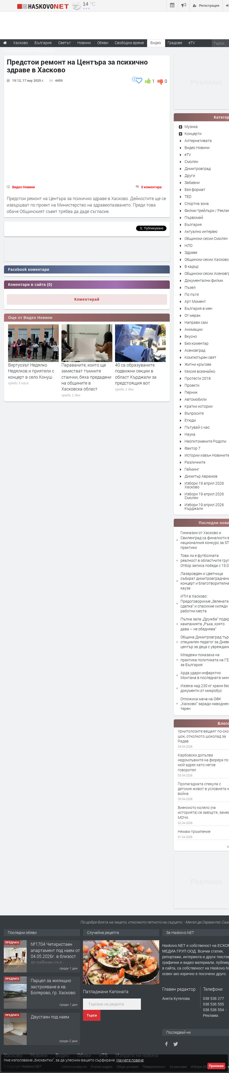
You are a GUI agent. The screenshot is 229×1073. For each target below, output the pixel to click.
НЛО (188, 245)
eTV (188, 154)
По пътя (192, 294)
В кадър (192, 266)
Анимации (194, 329)
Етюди (190, 420)
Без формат (195, 189)
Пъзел (190, 287)
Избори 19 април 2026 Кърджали (204, 506)
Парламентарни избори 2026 (29, 50)
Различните (195, 462)
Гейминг (192, 469)
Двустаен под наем (50, 1016)
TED (188, 196)
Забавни (192, 182)
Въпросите (194, 413)
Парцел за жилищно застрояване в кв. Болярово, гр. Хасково (53, 986)
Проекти (192, 385)
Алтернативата (198, 140)
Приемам (216, 1066)
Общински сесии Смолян (206, 238)
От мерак (192, 315)
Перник (191, 392)
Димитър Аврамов (201, 476)
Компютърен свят (200, 357)
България (193, 224)
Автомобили (196, 399)
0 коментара (151, 186)
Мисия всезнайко (200, 371)
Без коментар (197, 343)
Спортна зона (197, 203)
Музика (191, 126)
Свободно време (129, 42)
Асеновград (195, 350)
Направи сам (196, 322)
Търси (92, 1015)
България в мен (198, 308)
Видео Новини (23, 186)
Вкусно (191, 336)
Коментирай (87, 299)
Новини (84, 42)
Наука (190, 434)
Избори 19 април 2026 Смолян (204, 495)
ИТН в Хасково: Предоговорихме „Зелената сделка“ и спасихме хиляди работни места (205, 603)
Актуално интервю (201, 231)
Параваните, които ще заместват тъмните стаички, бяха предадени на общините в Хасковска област (86, 377)
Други (190, 175)
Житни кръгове (198, 364)
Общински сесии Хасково (207, 259)
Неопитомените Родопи (205, 441)
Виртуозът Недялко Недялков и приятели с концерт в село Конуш (31, 371)
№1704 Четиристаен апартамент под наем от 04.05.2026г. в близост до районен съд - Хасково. (55, 956)
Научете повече (130, 1060)
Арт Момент (195, 301)
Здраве (191, 252)
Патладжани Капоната (106, 991)
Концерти (193, 133)
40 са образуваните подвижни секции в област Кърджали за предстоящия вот (136, 374)
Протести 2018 (198, 378)
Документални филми (204, 280)
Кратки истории (199, 406)
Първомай (194, 217)
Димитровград (198, 168)
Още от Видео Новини (30, 317)
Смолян (191, 161)
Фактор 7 (192, 448)
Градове (175, 42)
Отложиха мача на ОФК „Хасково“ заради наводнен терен (205, 703)
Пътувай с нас (197, 427)
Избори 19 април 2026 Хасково (204, 485)
